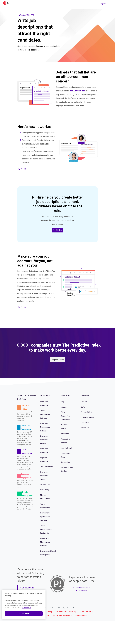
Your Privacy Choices (62, 615)
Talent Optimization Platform (26, 397)
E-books (64, 407)
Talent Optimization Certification (65, 416)
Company (85, 395)
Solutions (45, 395)
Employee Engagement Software (45, 427)
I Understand (24, 613)
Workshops (65, 434)
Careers (84, 402)
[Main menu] (111, 3)
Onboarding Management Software (45, 542)
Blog (62, 402)
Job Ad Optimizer (77, 91)
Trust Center (85, 612)
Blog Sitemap (80, 615)
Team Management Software (45, 414)
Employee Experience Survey (44, 475)
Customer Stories (87, 417)
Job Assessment (46, 467)
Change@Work (86, 412)
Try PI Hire (22, 169)
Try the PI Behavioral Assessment (81, 588)
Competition (65, 462)
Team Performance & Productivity (46, 529)
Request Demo (57, 360)
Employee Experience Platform (44, 439)
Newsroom (85, 428)
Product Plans (26, 587)
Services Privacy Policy (66, 612)
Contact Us (85, 423)
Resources (65, 395)
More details (26, 608)
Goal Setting (44, 490)
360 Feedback (45, 484)
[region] (24, 604)
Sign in (103, 4)
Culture (83, 407)
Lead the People (67, 448)
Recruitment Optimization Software (45, 516)
